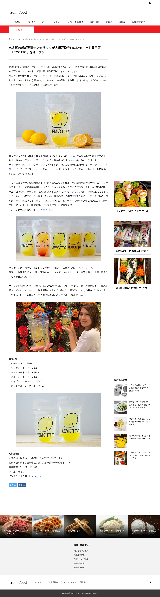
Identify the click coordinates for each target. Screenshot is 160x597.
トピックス (30, 22)
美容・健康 (94, 22)
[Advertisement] (132, 109)
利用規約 (54, 582)
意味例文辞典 (79, 568)
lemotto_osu (46, 209)
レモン (73, 155)
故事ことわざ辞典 (81, 559)
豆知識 (122, 22)
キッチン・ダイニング (75, 22)
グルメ (44, 22)
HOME (17, 22)
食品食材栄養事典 (139, 22)
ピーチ (19, 169)
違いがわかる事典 (81, 551)
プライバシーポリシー (69, 582)
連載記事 (109, 22)
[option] (16, 526)
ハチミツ (74, 191)
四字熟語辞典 (79, 563)
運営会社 (83, 582)
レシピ (56, 22)
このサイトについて (40, 582)
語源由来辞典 (79, 555)
